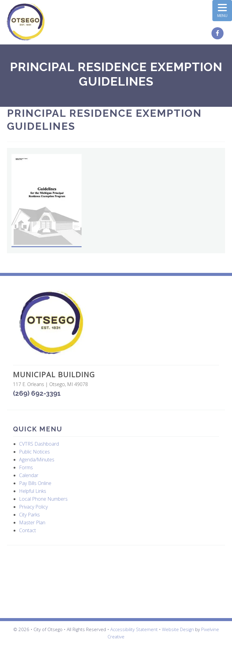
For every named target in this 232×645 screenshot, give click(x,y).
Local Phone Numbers (43, 499)
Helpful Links (32, 491)
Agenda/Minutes (36, 459)
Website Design (178, 629)
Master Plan (32, 522)
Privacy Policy (33, 506)
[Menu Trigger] (222, 10)
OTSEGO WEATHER (116, 581)
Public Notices (34, 451)
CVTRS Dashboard (39, 443)
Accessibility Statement (134, 629)
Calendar (28, 475)
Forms (26, 467)
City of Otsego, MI (26, 22)
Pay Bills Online (35, 483)
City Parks (29, 514)
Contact (27, 530)
